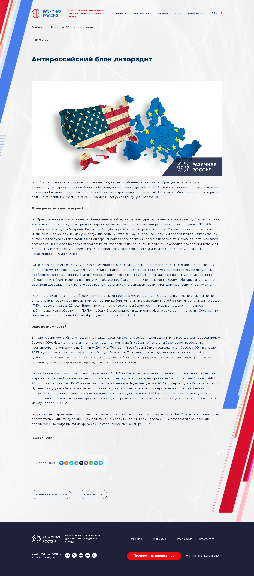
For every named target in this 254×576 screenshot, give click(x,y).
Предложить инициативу (154, 555)
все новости (93, 494)
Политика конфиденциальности (203, 556)
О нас (178, 14)
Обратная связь (185, 539)
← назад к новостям (51, 494)
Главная (121, 14)
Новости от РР (141, 14)
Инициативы (195, 14)
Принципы (162, 14)
